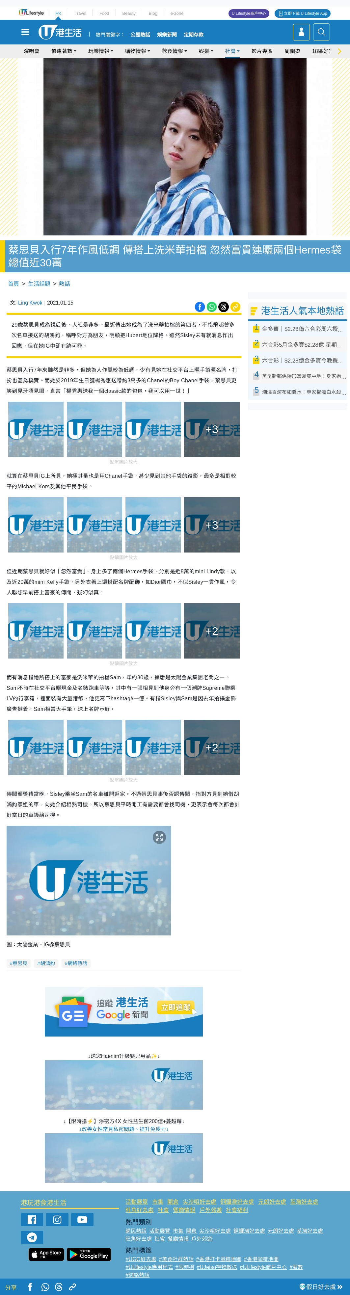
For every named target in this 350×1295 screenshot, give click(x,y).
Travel (80, 13)
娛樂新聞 (167, 35)
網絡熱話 (77, 963)
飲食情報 (172, 51)
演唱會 (32, 51)
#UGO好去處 (140, 1259)
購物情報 (135, 51)
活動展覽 (136, 1202)
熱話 (64, 284)
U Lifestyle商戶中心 (249, 13)
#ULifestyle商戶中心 (263, 1267)
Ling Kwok (30, 303)
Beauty (128, 13)
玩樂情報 (98, 51)
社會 (230, 51)
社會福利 (237, 1210)
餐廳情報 (184, 1210)
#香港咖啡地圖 (261, 1259)
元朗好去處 (272, 1202)
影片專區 (262, 51)
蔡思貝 (20, 963)
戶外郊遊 (211, 1210)
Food (104, 13)
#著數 (296, 1267)
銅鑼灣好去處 (237, 1202)
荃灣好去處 (304, 1202)
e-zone (177, 13)
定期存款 (193, 35)
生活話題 (39, 284)
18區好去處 (325, 51)
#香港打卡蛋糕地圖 (218, 1259)
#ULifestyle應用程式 (149, 1267)
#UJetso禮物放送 (217, 1267)
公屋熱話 (140, 35)
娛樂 (204, 51)
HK (58, 13)
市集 (157, 1202)
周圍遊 (292, 51)
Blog (153, 13)
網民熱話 (136, 1231)
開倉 (172, 1202)
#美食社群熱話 (176, 1259)
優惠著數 (61, 51)
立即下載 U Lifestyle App (305, 13)
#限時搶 (184, 1267)
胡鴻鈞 (47, 963)
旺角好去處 (139, 1210)
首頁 (13, 284)
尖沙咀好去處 (199, 1202)
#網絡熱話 (137, 1275)
